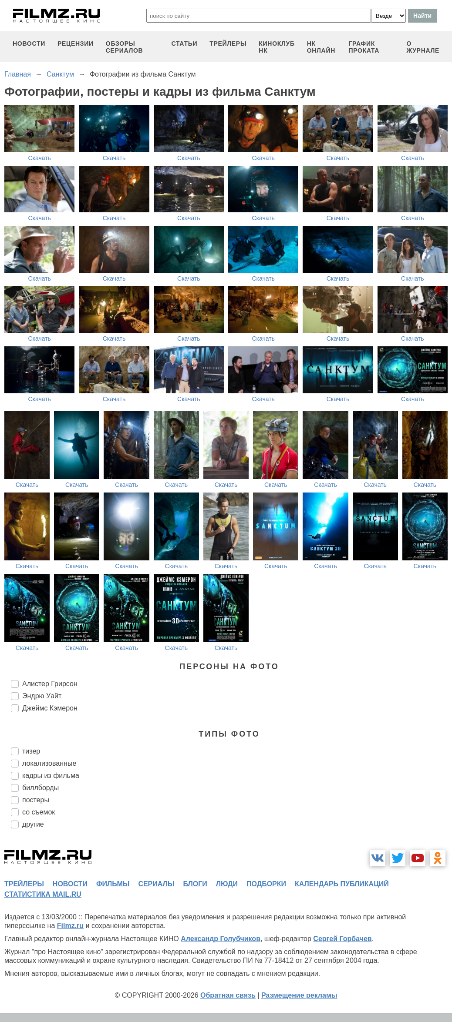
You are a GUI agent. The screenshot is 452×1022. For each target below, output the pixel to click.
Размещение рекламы (299, 995)
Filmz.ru (70, 925)
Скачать (39, 157)
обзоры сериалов (124, 47)
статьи (184, 43)
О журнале (422, 47)
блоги (195, 884)
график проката (363, 47)
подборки (266, 884)
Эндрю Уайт (41, 696)
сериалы (156, 884)
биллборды (40, 787)
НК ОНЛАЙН (321, 47)
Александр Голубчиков (220, 938)
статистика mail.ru (42, 894)
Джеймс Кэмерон (50, 708)
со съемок (38, 812)
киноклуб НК (276, 47)
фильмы (112, 884)
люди (227, 884)
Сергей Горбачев (342, 938)
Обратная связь (228, 995)
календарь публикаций (342, 884)
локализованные (49, 763)
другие (33, 824)
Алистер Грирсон (50, 683)
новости (29, 43)
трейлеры (227, 43)
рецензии (75, 43)
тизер (31, 751)
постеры (35, 800)
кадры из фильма (50, 775)
